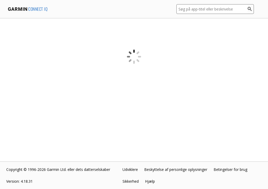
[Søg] (251, 9)
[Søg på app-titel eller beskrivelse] (212, 9)
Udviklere (130, 169)
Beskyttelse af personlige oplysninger (175, 169)
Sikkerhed (130, 181)
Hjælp (150, 181)
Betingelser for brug (230, 169)
